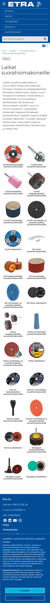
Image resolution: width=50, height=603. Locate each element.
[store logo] (25, 4)
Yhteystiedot (13, 32)
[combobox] (25, 39)
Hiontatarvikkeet (27, 51)
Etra (3, 51)
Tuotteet (12, 51)
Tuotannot (11, 21)
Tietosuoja (28, 566)
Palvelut (10, 27)
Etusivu (9, 11)
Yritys (8, 16)
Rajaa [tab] (6, 58)
